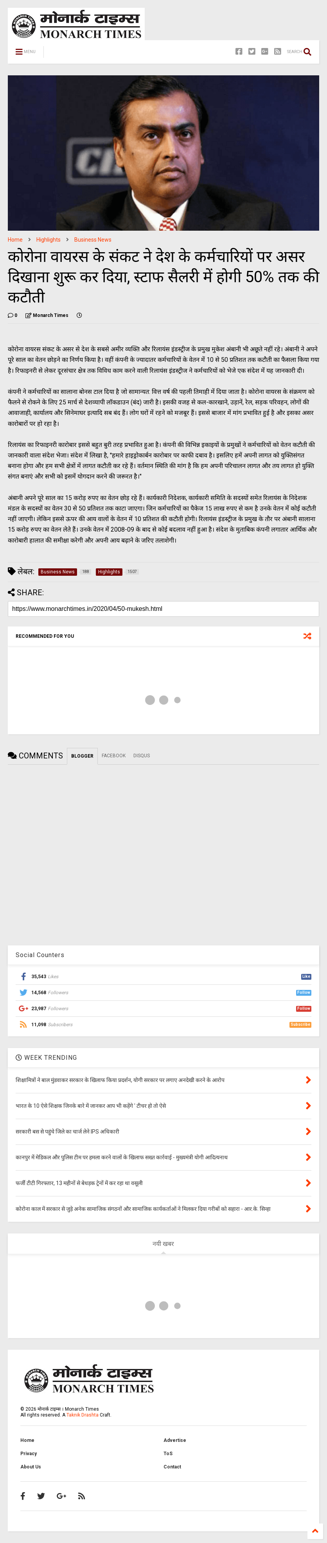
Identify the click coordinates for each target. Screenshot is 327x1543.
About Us (30, 1467)
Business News (92, 240)
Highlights (48, 240)
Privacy (28, 1453)
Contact (172, 1467)
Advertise (175, 1440)
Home (15, 240)
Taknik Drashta (82, 1415)
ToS (168, 1453)
